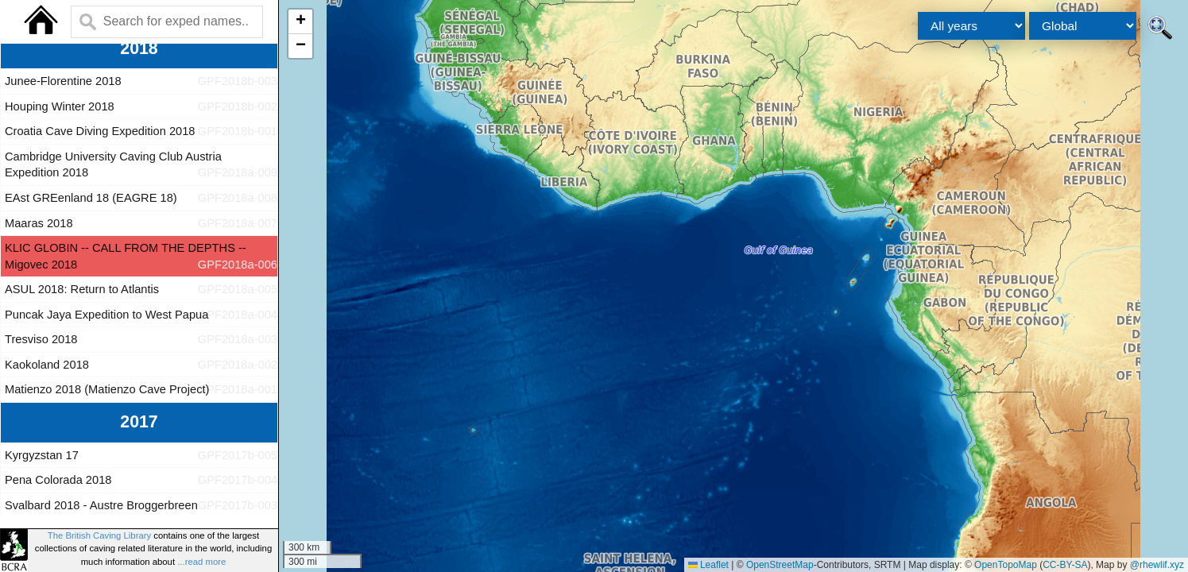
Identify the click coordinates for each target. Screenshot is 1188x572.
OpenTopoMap (1005, 564)
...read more (201, 561)
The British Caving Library (99, 535)
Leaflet (708, 564)
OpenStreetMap (780, 564)
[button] (300, 22)
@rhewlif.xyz (1157, 564)
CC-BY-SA (1065, 564)
